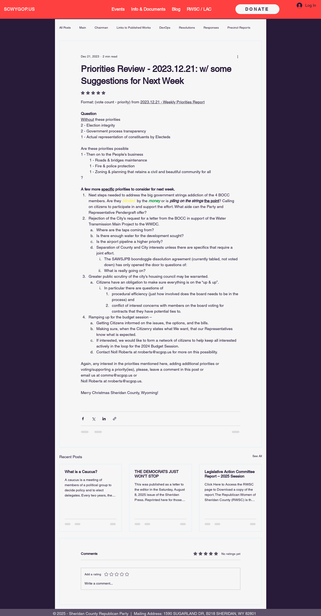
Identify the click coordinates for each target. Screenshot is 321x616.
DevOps (164, 27)
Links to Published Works (134, 27)
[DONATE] (257, 9)
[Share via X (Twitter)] (93, 419)
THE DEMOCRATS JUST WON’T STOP (157, 473)
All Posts (65, 27)
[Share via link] (115, 419)
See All (257, 456)
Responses (211, 27)
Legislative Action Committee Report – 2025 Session (230, 473)
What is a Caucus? (81, 471)
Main (82, 27)
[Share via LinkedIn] (104, 419)
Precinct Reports (238, 27)
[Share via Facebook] (83, 419)
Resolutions (187, 27)
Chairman (101, 27)
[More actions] (237, 56)
